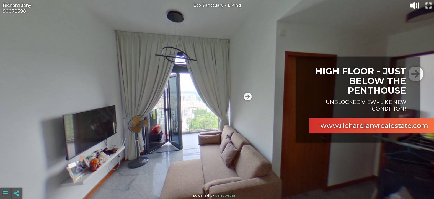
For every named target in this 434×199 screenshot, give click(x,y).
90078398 (14, 11)
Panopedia (225, 195)
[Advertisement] (217, 179)
